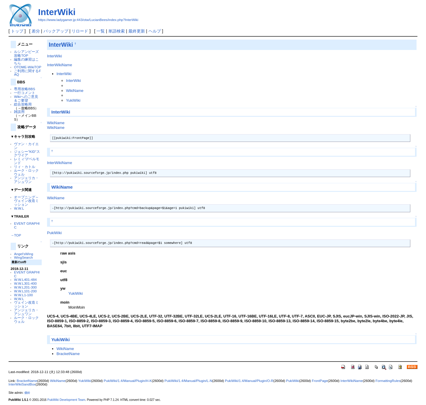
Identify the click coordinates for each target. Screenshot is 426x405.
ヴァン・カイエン (26, 146)
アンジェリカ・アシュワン (26, 180)
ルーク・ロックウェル (26, 172)
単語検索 (116, 31)
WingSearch (23, 257)
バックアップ (55, 31)
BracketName (68, 353)
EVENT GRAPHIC (27, 225)
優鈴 (27, 392)
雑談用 (19, 112)
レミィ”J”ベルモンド (26, 161)
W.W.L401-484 (25, 279)
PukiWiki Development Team (66, 399)
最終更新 (136, 31)
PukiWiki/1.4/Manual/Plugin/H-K (128, 381)
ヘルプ (155, 31)
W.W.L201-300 (25, 287)
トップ (17, 31)
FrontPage (320, 381)
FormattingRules (387, 381)
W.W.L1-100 (23, 295)
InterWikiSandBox (22, 384)
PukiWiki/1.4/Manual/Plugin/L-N (188, 381)
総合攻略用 (23, 104)
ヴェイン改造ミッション (26, 304)
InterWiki (56, 12)
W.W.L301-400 (25, 283)
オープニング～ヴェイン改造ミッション (26, 201)
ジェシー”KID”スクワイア (27, 153)
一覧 (100, 31)
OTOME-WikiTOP (27, 67)
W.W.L (19, 208)
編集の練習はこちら (26, 61)
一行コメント (24, 93)
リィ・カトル (24, 167)
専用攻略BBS (24, 89)
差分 (36, 31)
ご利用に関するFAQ (27, 73)
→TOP (16, 235)
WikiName (74, 90)
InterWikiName (59, 65)
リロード (80, 31)
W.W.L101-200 (25, 291)
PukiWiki (54, 233)
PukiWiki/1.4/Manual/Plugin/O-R (249, 381)
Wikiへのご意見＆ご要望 (26, 98)
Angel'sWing (23, 254)
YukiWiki (73, 100)
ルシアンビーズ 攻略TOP (26, 53)
